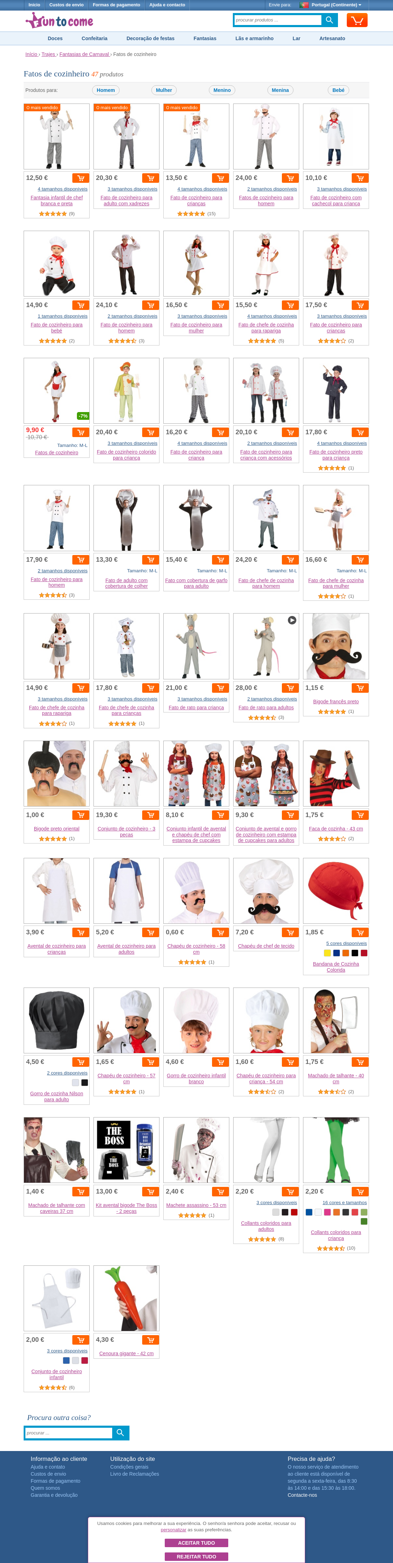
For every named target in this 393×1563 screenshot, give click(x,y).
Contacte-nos (302, 1495)
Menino (222, 90)
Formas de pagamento (116, 4)
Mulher (164, 90)
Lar (297, 38)
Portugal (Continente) (331, 4)
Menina (280, 90)
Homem (106, 90)
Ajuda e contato (48, 1467)
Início (34, 4)
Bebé (338, 90)
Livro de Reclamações (134, 1474)
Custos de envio (66, 4)
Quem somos (45, 1488)
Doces (55, 38)
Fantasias (205, 38)
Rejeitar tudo (196, 1556)
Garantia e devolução (54, 1495)
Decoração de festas (151, 38)
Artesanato (332, 38)
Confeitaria (95, 38)
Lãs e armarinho (254, 38)
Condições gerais (129, 1467)
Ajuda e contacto (167, 4)
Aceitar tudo (196, 1543)
